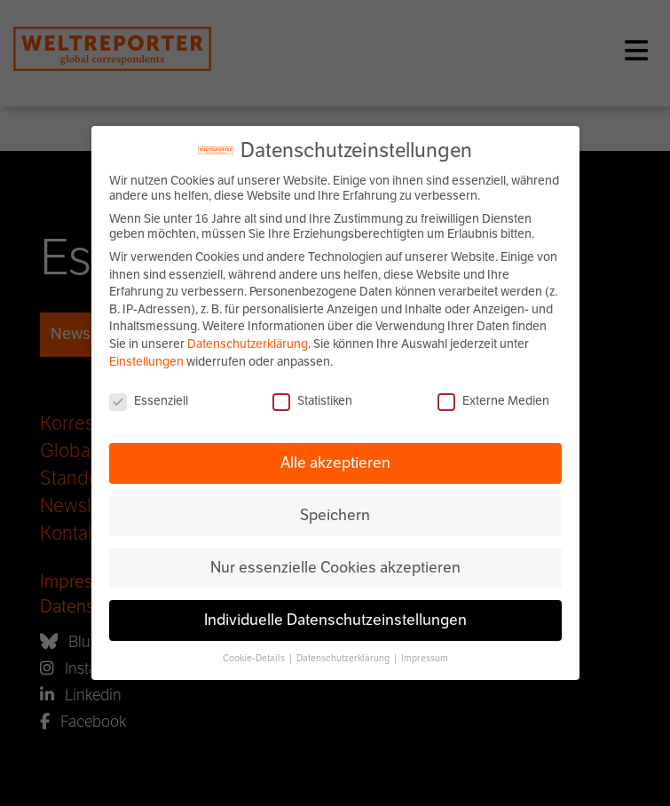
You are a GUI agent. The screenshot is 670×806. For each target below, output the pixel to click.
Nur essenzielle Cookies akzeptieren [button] (335, 567)
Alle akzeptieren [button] (335, 462)
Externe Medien (493, 400)
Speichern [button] (335, 515)
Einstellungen (146, 361)
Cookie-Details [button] (255, 658)
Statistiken (312, 400)
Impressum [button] (424, 658)
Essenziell (148, 400)
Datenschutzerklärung (247, 344)
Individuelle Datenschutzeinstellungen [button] (335, 619)
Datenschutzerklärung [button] (343, 658)
